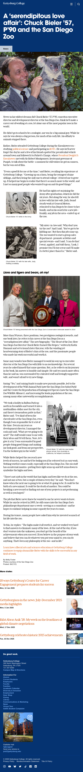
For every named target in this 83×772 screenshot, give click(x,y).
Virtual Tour (8, 706)
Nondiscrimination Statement (28, 761)
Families (6, 686)
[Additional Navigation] (71, 4)
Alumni (6, 677)
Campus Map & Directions (14, 670)
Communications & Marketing (15, 702)
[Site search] (78, 4)
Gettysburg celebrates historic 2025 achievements (31, 635)
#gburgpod (7, 747)
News (5, 49)
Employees (8, 682)
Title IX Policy (46, 761)
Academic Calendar (11, 688)
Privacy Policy (8, 761)
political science (20, 149)
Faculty (6, 684)
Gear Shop (7, 695)
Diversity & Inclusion (12, 691)
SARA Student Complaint (13, 709)
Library (6, 700)
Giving (6, 697)
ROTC (52, 149)
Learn (6, 547)
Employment (8, 693)
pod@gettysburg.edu (12, 751)
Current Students (10, 679)
